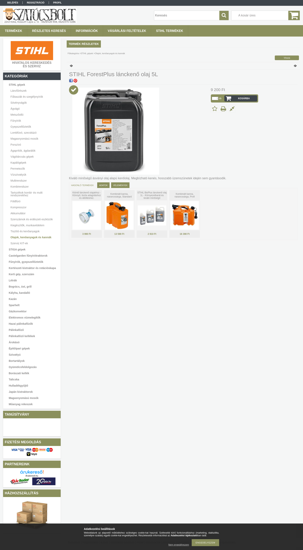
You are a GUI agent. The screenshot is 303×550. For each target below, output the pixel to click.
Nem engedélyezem (178, 544)
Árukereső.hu (32, 476)
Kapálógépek (18, 162)
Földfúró (15, 201)
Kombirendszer (19, 186)
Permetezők (17, 168)
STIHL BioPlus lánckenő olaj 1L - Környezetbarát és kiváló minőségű (152, 195)
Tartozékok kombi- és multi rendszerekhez (26, 194)
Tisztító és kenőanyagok (24, 231)
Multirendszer (18, 180)
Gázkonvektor (18, 311)
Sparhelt (14, 305)
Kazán (13, 299)
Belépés (12, 2)
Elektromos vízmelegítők (24, 317)
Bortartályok (17, 360)
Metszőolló (16, 114)
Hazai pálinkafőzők (21, 323)
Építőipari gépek (19, 348)
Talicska (14, 379)
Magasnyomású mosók (23, 398)
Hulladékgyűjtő (18, 385)
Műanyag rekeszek (21, 404)
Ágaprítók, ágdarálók (22, 150)
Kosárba (244, 98)
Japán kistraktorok (21, 391)
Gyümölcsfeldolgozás (23, 367)
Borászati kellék (19, 373)
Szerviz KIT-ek (19, 243)
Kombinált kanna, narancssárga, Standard (119, 195)
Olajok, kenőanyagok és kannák (30, 237)
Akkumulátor (18, 213)
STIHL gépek (87, 53)
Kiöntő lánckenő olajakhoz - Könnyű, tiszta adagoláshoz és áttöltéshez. (86, 195)
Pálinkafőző (16, 329)
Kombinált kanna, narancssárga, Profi (184, 195)
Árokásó (14, 342)
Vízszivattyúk (18, 174)
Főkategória (73, 53)
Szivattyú (14, 354)
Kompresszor (18, 207)
